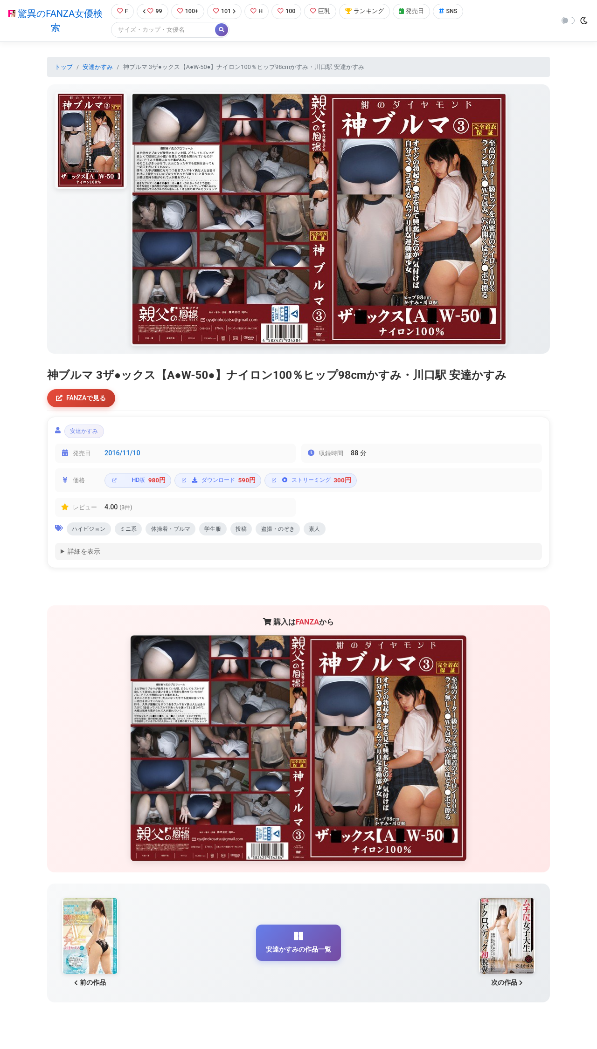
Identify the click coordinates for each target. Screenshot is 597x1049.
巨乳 (321, 11)
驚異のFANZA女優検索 (55, 21)
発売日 (412, 11)
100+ (188, 11)
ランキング (365, 11)
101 (225, 11)
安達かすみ (98, 66)
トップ (64, 66)
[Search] (163, 30)
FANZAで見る (81, 399)
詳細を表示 (84, 553)
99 (152, 11)
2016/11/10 (122, 455)
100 (287, 11)
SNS (449, 11)
